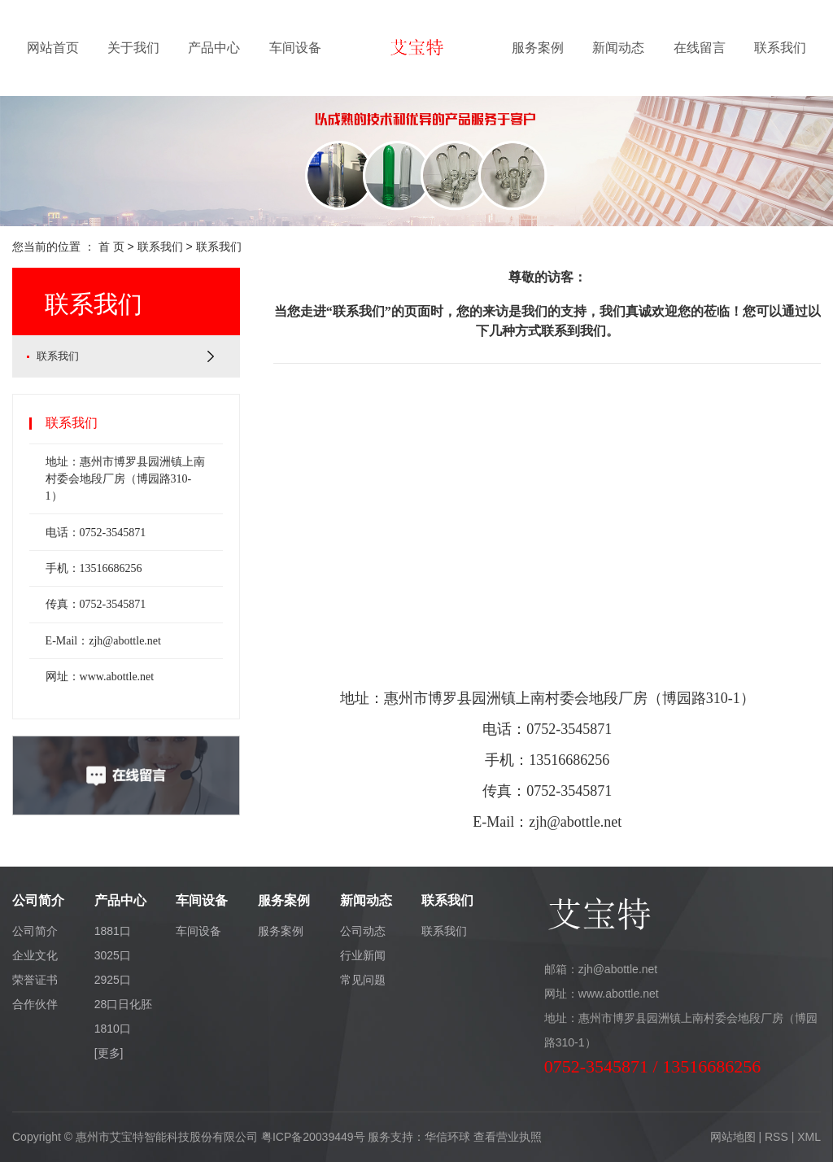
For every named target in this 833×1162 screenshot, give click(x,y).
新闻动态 (618, 48)
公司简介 (35, 930)
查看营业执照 (507, 1136)
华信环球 (447, 1136)
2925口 (112, 979)
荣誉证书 (35, 979)
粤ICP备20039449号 (313, 1136)
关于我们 (133, 48)
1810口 (112, 1028)
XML (809, 1136)
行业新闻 (363, 955)
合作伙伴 (35, 1004)
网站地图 (733, 1136)
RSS (776, 1136)
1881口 (112, 930)
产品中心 (214, 48)
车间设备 (295, 48)
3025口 (112, 955)
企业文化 (35, 955)
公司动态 (363, 930)
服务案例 (538, 48)
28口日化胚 (123, 1004)
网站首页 (53, 48)
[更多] (109, 1052)
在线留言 (700, 48)
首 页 (111, 246)
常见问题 (363, 979)
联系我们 (780, 48)
